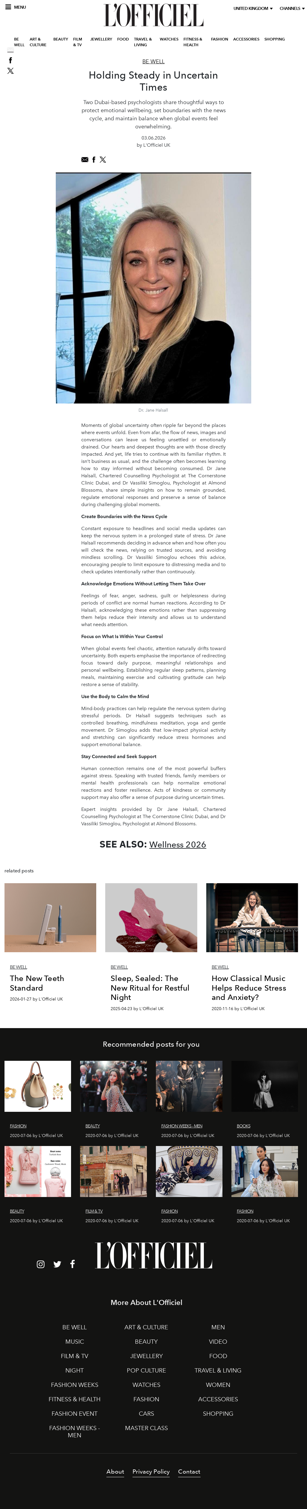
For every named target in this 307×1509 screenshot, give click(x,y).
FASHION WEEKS (74, 1384)
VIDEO (218, 1341)
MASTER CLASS (146, 1428)
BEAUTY (60, 43)
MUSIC (74, 1341)
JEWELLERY (101, 43)
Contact (189, 1471)
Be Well (153, 61)
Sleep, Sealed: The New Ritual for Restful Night (150, 988)
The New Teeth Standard (37, 983)
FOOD (123, 43)
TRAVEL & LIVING (143, 46)
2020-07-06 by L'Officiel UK (36, 1135)
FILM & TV (77, 46)
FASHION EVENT (74, 1413)
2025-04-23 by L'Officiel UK (137, 1008)
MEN (218, 1327)
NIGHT (74, 1370)
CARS (146, 1413)
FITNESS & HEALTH (192, 46)
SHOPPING (274, 43)
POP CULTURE (146, 1370)
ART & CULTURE (38, 46)
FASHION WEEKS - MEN (74, 1431)
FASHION (219, 43)
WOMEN (218, 1384)
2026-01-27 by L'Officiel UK (36, 999)
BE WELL (19, 46)
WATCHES (169, 43)
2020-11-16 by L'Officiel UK (238, 1008)
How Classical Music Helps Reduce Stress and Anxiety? (249, 988)
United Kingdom (252, 8)
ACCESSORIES (246, 43)
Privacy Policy (151, 1471)
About (115, 1471)
